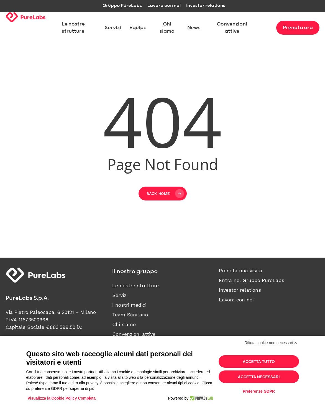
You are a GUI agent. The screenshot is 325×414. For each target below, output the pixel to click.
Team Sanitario (130, 315)
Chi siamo (124, 324)
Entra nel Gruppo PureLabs (251, 280)
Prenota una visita (240, 270)
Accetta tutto (259, 361)
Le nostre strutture (135, 285)
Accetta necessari (259, 377)
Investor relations (240, 290)
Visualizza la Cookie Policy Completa (62, 398)
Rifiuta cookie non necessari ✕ (271, 343)
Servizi (119, 295)
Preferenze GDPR (259, 391)
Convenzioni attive (133, 334)
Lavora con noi (236, 300)
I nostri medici (129, 305)
